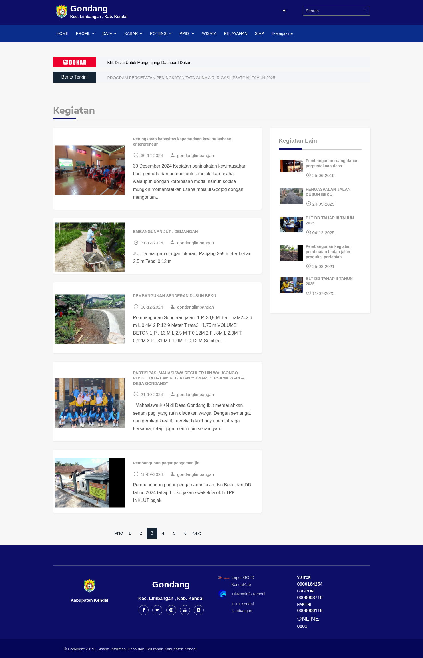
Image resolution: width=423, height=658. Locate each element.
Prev (119, 533)
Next (197, 533)
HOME (63, 33)
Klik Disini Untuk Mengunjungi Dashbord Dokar (149, 62)
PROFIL (85, 33)
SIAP (259, 33)
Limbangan (234, 610)
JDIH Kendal (235, 604)
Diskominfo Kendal (241, 594)
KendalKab (233, 584)
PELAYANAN (236, 33)
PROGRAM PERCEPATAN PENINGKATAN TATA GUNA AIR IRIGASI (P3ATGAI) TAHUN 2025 (191, 77)
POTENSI (161, 33)
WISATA (209, 33)
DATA (109, 33)
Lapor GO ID (235, 577)
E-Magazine (282, 33)
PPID (187, 33)
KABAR (133, 33)
